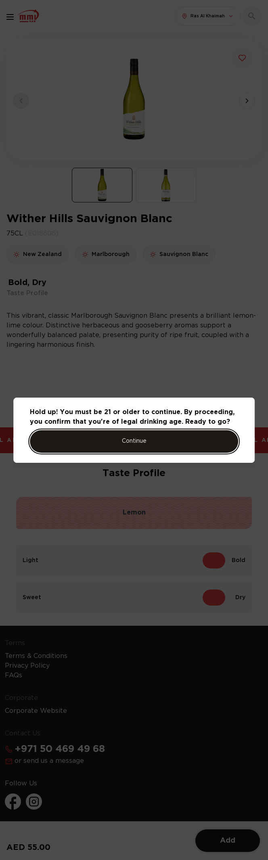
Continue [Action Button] (134, 441)
